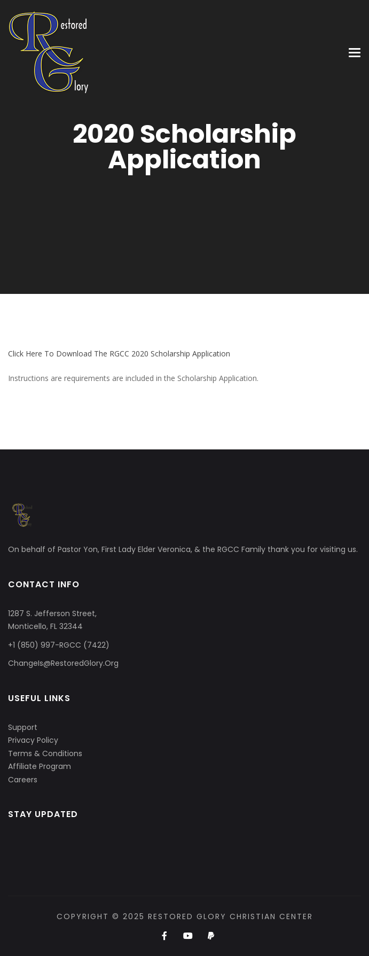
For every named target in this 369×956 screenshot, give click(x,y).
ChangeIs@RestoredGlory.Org (63, 663)
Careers (22, 779)
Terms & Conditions (45, 753)
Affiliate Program (39, 766)
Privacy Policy (33, 740)
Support (22, 727)
